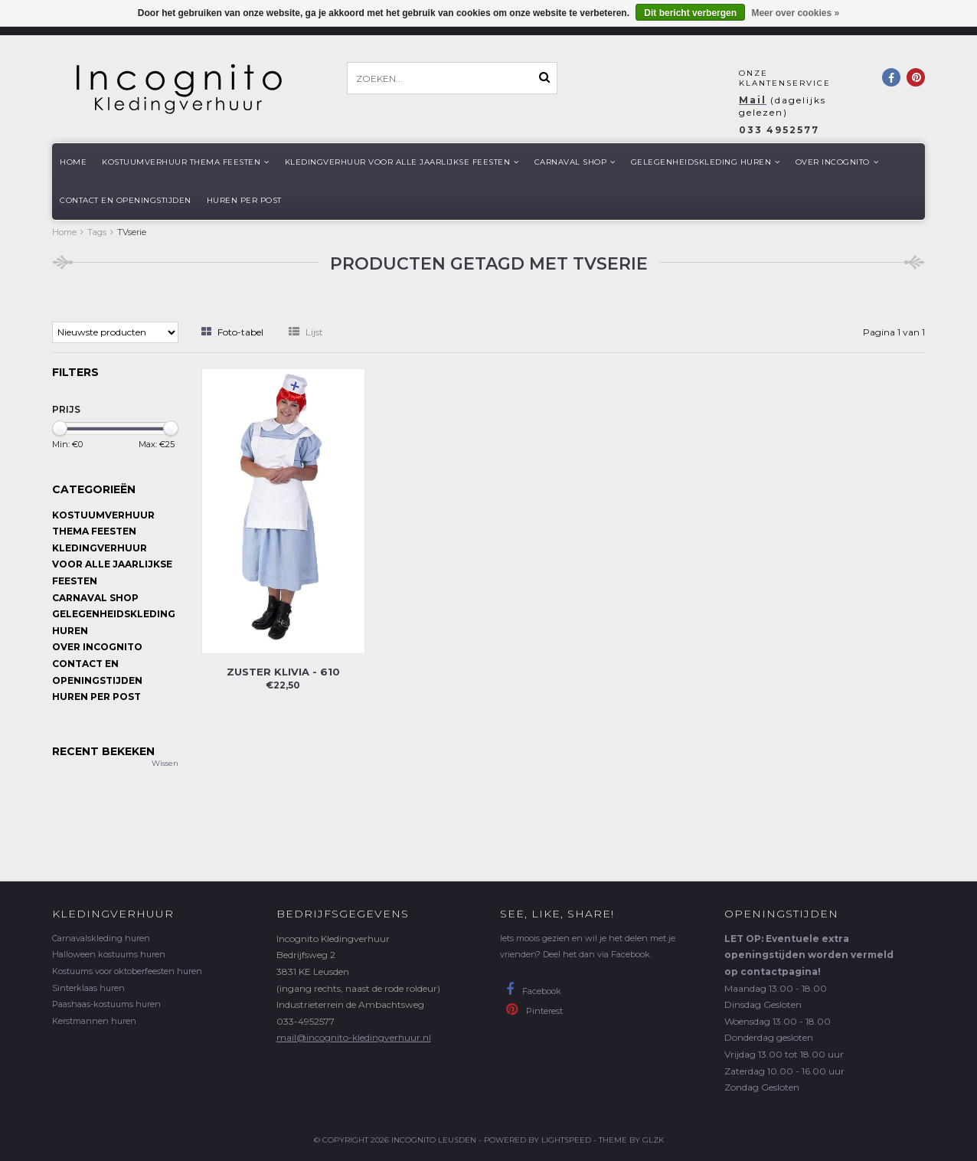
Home (73, 162)
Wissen (165, 763)
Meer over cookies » (795, 13)
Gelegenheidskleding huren (705, 162)
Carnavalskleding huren (101, 938)
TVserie (131, 232)
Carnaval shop (575, 162)
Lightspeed (566, 1140)
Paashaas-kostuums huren (106, 1004)
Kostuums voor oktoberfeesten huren (127, 971)
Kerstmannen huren (94, 1020)
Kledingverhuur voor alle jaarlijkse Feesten (402, 162)
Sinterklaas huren (88, 988)
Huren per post (244, 200)
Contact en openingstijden (125, 200)
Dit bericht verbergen (690, 13)
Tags (96, 232)
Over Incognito (837, 162)
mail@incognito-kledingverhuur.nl (353, 1037)
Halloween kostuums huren (108, 954)
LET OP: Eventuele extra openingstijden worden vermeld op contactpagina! (809, 955)
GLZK (653, 1140)
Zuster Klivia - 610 (283, 672)
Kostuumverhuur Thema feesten (186, 162)
